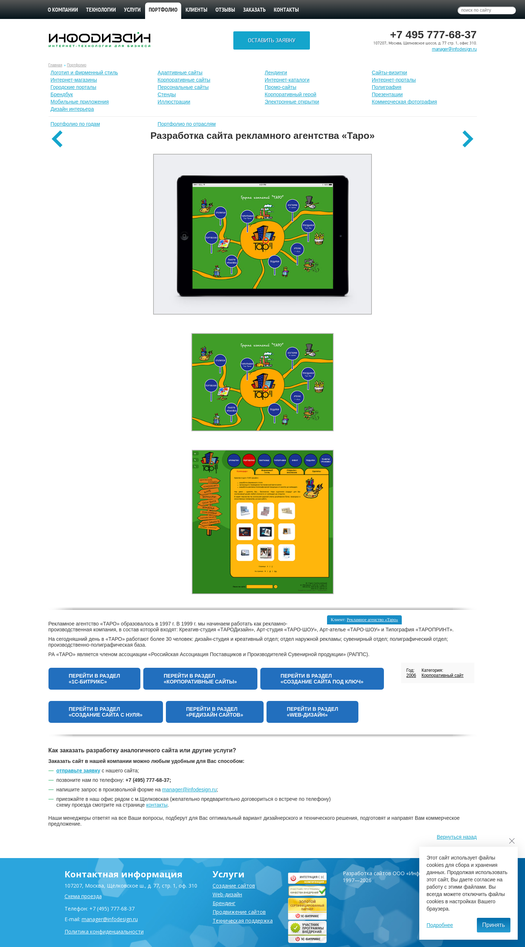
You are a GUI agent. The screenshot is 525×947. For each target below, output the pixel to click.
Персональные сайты (183, 87)
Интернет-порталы (394, 80)
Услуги (132, 10)
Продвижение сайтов (239, 911)
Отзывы (225, 10)
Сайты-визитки (389, 72)
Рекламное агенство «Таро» (372, 619)
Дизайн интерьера (72, 109)
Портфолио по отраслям (187, 124)
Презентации (387, 94)
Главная (55, 65)
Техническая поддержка (243, 920)
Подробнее (440, 925)
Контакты (286, 10)
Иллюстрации (174, 102)
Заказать (254, 10)
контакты (157, 805)
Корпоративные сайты (184, 80)
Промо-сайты (280, 87)
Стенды (167, 94)
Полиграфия (386, 87)
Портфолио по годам (75, 124)
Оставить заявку (271, 40)
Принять (493, 925)
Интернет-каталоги (287, 80)
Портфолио (76, 65)
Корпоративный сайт (442, 675)
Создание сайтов (234, 885)
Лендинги (276, 72)
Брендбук (62, 94)
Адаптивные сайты (180, 72)
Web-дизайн (227, 894)
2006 (411, 675)
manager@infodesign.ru (454, 49)
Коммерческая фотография (404, 102)
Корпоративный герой (290, 94)
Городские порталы (74, 87)
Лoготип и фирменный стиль (84, 72)
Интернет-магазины (74, 80)
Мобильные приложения (80, 102)
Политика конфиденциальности (104, 931)
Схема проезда (83, 896)
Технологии (101, 10)
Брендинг (224, 903)
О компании (63, 10)
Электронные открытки (292, 102)
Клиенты (196, 10)
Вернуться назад (457, 837)
